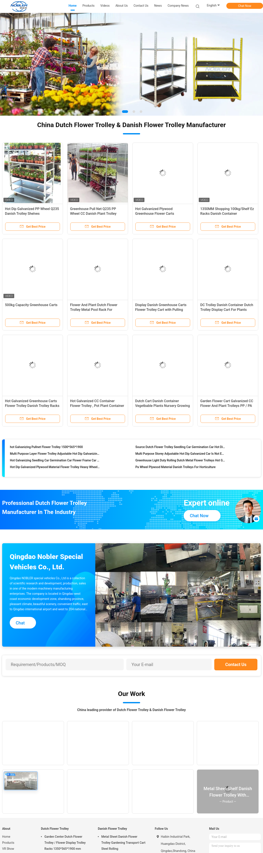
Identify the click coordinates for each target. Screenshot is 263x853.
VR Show (8, 848)
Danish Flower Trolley (112, 828)
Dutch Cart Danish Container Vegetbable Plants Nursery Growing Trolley (162, 405)
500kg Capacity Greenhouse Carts (31, 305)
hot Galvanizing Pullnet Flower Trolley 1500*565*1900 (46, 447)
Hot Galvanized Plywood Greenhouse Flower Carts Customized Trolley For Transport (160, 213)
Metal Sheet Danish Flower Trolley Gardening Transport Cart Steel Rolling (123, 842)
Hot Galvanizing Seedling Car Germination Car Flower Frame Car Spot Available (55, 461)
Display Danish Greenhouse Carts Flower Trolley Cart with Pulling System (160, 309)
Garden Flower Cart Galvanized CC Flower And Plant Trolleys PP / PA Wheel (226, 405)
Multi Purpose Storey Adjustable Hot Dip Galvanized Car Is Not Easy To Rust (180, 454)
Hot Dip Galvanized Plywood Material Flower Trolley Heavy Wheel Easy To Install (55, 467)
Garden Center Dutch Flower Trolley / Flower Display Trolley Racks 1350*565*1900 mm (65, 842)
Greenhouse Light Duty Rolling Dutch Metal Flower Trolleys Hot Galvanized (180, 461)
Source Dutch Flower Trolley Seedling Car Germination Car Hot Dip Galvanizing (180, 447)
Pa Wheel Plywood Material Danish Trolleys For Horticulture (175, 467)
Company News (178, 5)
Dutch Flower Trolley (55, 828)
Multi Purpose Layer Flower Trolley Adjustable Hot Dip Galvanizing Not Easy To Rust (55, 454)
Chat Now (244, 6)
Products (8, 842)
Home (6, 836)
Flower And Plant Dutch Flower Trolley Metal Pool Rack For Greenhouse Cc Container (93, 309)
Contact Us (236, 664)
